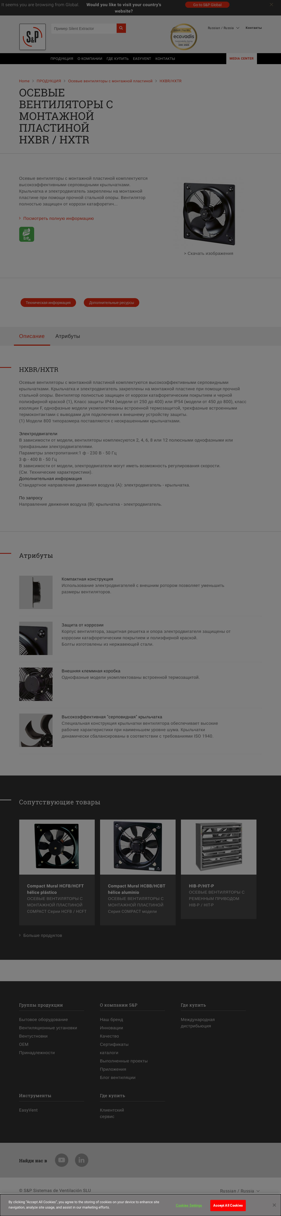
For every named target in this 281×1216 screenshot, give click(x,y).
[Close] (274, 1208)
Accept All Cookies (228, 1208)
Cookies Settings (189, 1208)
